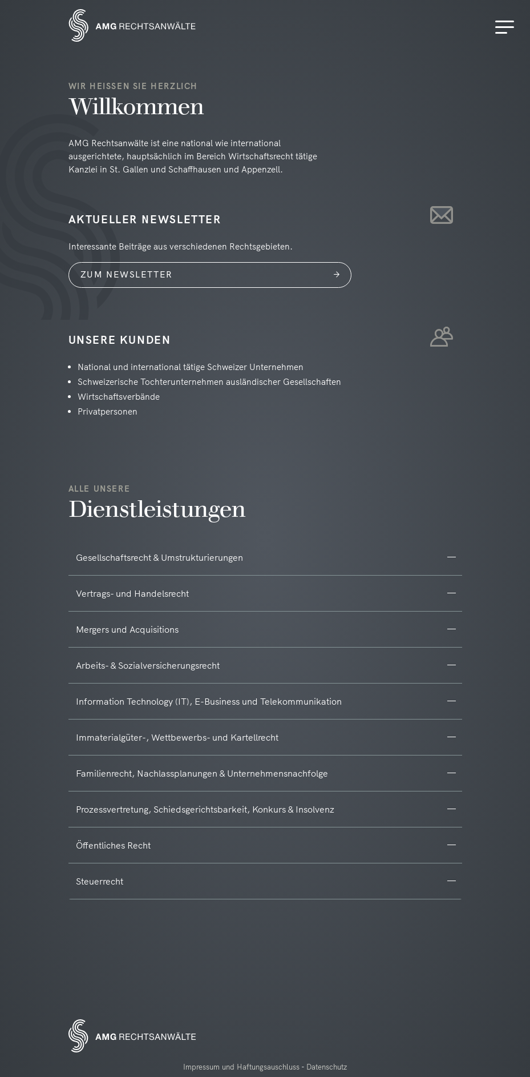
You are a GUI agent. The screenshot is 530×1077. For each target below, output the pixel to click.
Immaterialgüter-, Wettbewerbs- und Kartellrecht (177, 737)
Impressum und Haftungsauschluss (241, 1066)
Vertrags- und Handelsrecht (132, 593)
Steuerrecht (99, 881)
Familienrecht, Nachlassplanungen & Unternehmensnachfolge (202, 773)
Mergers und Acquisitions (127, 629)
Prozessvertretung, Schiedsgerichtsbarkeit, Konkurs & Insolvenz (205, 809)
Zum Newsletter (126, 274)
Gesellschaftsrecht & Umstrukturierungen (159, 557)
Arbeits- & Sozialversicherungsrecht (148, 665)
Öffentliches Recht (113, 845)
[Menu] (507, 27)
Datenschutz (326, 1066)
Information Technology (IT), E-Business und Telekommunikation (209, 701)
